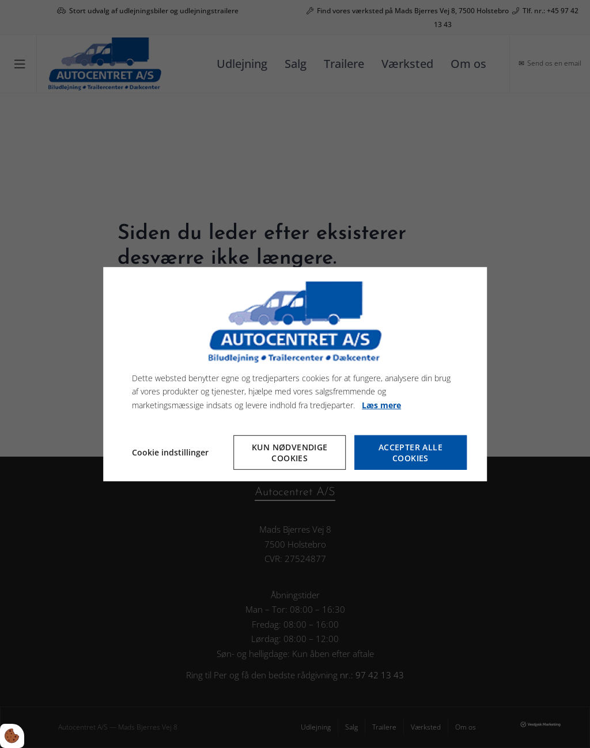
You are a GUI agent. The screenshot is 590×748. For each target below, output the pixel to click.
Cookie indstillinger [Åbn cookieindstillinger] (170, 452)
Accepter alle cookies (410, 453)
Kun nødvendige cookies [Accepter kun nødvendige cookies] (290, 453)
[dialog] (295, 374)
